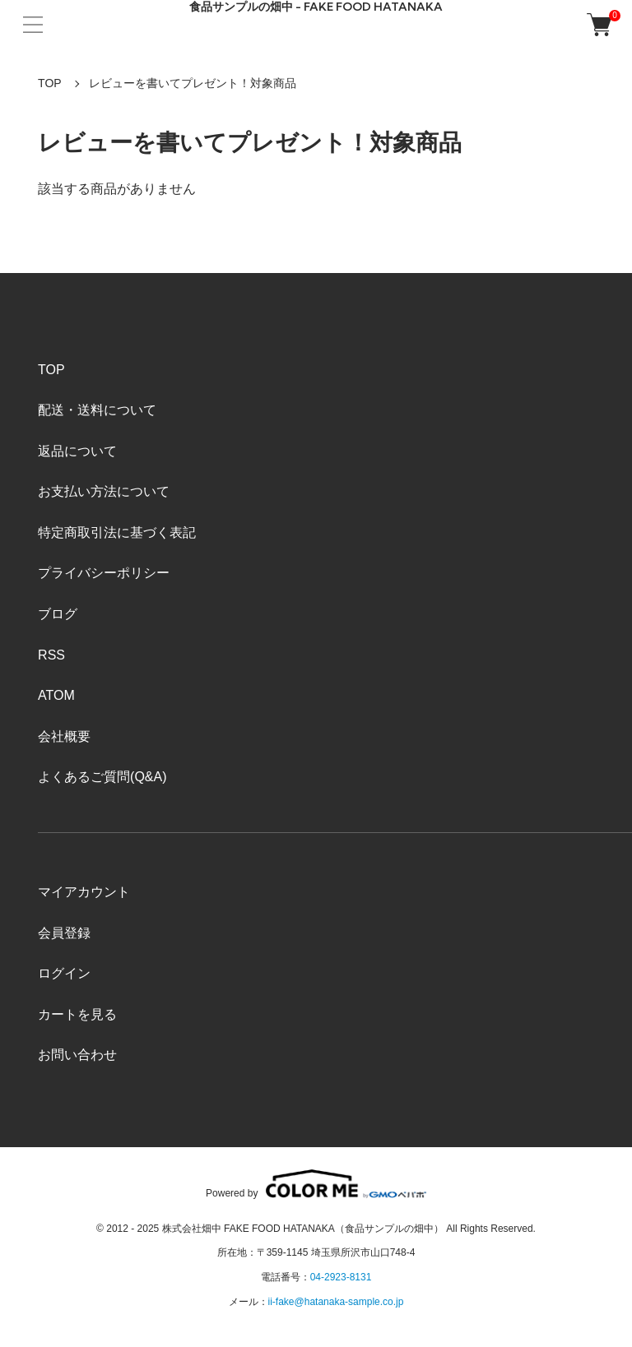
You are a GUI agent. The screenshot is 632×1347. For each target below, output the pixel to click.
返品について (77, 451)
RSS (51, 655)
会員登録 (64, 933)
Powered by (316, 1183)
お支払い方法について (104, 491)
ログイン (64, 973)
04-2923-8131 (341, 1277)
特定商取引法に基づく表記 (117, 532)
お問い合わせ (77, 1055)
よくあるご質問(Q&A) (102, 777)
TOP (50, 83)
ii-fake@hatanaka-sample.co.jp (336, 1302)
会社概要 (64, 736)
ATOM (56, 695)
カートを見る (77, 1014)
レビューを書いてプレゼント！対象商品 (192, 83)
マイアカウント (84, 892)
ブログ (57, 614)
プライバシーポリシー (104, 573)
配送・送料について (97, 410)
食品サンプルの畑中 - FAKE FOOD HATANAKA (316, 7)
